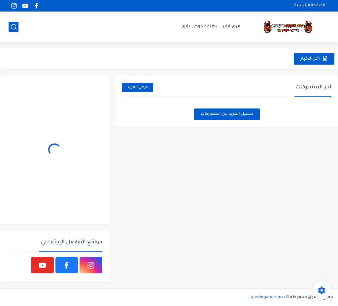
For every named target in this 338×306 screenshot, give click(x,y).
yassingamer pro (268, 297)
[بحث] (13, 27)
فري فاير (231, 26)
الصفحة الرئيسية (309, 6)
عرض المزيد (137, 87)
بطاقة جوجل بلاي (200, 26)
